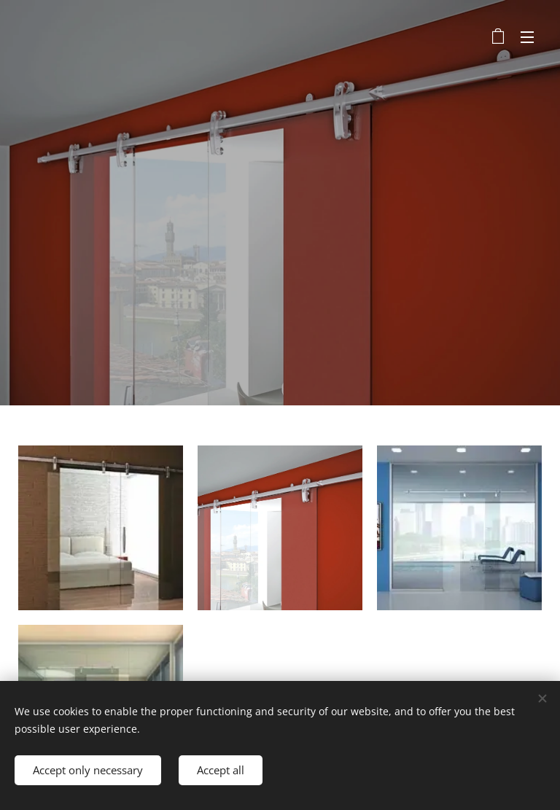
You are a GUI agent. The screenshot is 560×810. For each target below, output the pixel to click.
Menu (527, 37)
